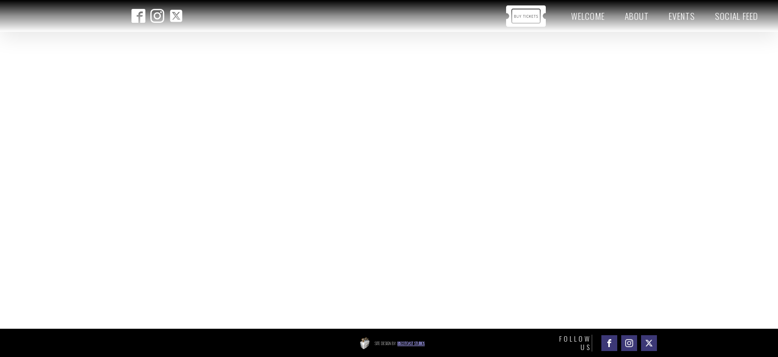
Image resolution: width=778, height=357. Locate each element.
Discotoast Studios (411, 343)
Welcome (588, 15)
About (637, 15)
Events (682, 15)
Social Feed (736, 15)
